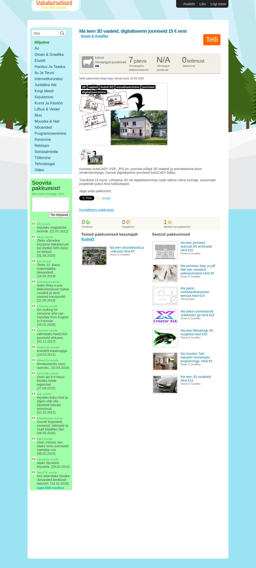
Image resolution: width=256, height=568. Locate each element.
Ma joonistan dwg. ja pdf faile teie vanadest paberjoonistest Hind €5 (198, 269)
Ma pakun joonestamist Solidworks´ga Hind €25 (197, 313)
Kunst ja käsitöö (49, 103)
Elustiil (40, 61)
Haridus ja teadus (50, 67)
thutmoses (43, 281)
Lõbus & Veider (47, 109)
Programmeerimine (50, 133)
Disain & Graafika (49, 55)
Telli (212, 39)
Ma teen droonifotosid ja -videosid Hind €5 (127, 249)
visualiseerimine (128, 87)
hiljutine (42, 42)
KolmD (99, 58)
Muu (38, 115)
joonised (148, 87)
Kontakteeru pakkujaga (96, 210)
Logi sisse (218, 4)
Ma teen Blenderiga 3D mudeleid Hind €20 (197, 332)
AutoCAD (107, 87)
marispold (43, 459)
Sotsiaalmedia (46, 152)
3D (84, 87)
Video (39, 170)
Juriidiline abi (45, 85)
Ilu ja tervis (44, 73)
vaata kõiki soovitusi (50, 488)
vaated (93, 87)
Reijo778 (42, 472)
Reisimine (43, 140)
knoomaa (42, 330)
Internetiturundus (49, 79)
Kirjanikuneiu (45, 418)
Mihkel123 (43, 360)
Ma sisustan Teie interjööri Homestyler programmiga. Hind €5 (196, 357)
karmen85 (43, 373)
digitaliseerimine (94, 92)
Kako (40, 438)
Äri (37, 48)
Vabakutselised (55, 10)
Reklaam (42, 146)
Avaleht (189, 4)
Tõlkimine (42, 158)
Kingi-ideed (44, 91)
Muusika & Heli (47, 121)
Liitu (202, 4)
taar (39, 261)
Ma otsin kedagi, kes (48, 194)
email (106, 198)
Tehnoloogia (45, 164)
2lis (39, 224)
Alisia (40, 237)
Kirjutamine (44, 97)
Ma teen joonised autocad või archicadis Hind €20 (196, 246)
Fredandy (43, 306)
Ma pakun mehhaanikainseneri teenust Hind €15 (195, 292)
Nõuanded (43, 127)
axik (39, 394)
